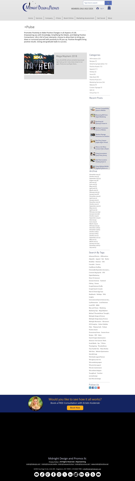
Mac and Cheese (93, 308)
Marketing (103, 308)
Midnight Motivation (95, 321)
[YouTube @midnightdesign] (36, 474)
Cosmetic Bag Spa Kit (95, 272)
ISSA (104, 294)
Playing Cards (97, 327)
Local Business (103, 302)
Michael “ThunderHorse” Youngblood (99, 313)
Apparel (98, 259)
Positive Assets (93, 329)
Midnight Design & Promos (97, 316)
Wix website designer (95, 370)
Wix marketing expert (95, 362)
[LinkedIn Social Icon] (90, 388)
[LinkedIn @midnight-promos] (70, 474)
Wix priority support (95, 365)
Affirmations (104, 256)
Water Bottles (104, 348)
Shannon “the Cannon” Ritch (97, 340)
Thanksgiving (93, 346)
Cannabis (91, 264)
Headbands (92, 294)
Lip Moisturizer (93, 302)
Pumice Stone (105, 332)
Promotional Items (94, 332)
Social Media (92, 343)
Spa (99, 343)
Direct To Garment (94, 278)
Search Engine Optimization (97, 338)
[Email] (98, 474)
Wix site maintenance (95, 368)
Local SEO (92, 305)
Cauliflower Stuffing (95, 267)
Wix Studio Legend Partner (97, 357)
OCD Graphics (93, 324)
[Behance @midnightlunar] (81, 474)
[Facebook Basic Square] (93, 388)
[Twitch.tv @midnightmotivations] (47, 474)
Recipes (91, 335)
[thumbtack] (87, 474)
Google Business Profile (96, 286)
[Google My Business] (76, 474)
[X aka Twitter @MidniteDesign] (64, 474)
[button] (109, 8)
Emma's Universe (94, 280)
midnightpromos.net (82, 464)
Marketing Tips (93, 310)
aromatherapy (93, 376)
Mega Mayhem (103, 310)
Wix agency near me (95, 359)
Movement (105, 321)
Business (98, 261)
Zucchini (99, 373)
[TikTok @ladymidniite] (42, 474)
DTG (103, 272)
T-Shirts (103, 343)
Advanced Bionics (94, 256)
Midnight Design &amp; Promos (98, 319)
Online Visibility (103, 324)
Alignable (92, 259)
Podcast (104, 327)
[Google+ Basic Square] (98, 388)
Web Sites (92, 351)
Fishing (91, 283)
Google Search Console (95, 289)
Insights (91, 297)
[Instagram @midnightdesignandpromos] (59, 474)
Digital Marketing (94, 275)
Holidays (99, 294)
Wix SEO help (93, 354)
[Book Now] (75, 408)
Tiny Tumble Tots (94, 348)
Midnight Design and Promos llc (67, 458)
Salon (100, 335)
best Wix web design (95, 378)
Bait (103, 259)
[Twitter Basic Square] (96, 388)
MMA (97, 305)
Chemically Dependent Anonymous (99, 270)
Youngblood (92, 373)
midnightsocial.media (49, 464)
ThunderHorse (102, 346)
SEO (95, 335)
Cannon (98, 264)
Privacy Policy (53, 462)
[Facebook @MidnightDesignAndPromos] (53, 474)
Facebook (103, 280)
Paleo (90, 327)
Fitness (96, 283)
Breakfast (91, 261)
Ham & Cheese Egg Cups (96, 291)
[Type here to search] (92, 3)
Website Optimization (102, 351)
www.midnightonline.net (99, 464)
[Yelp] (92, 474)
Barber (107, 259)
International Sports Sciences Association (99, 299)
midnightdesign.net (33, 464)
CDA (103, 261)
